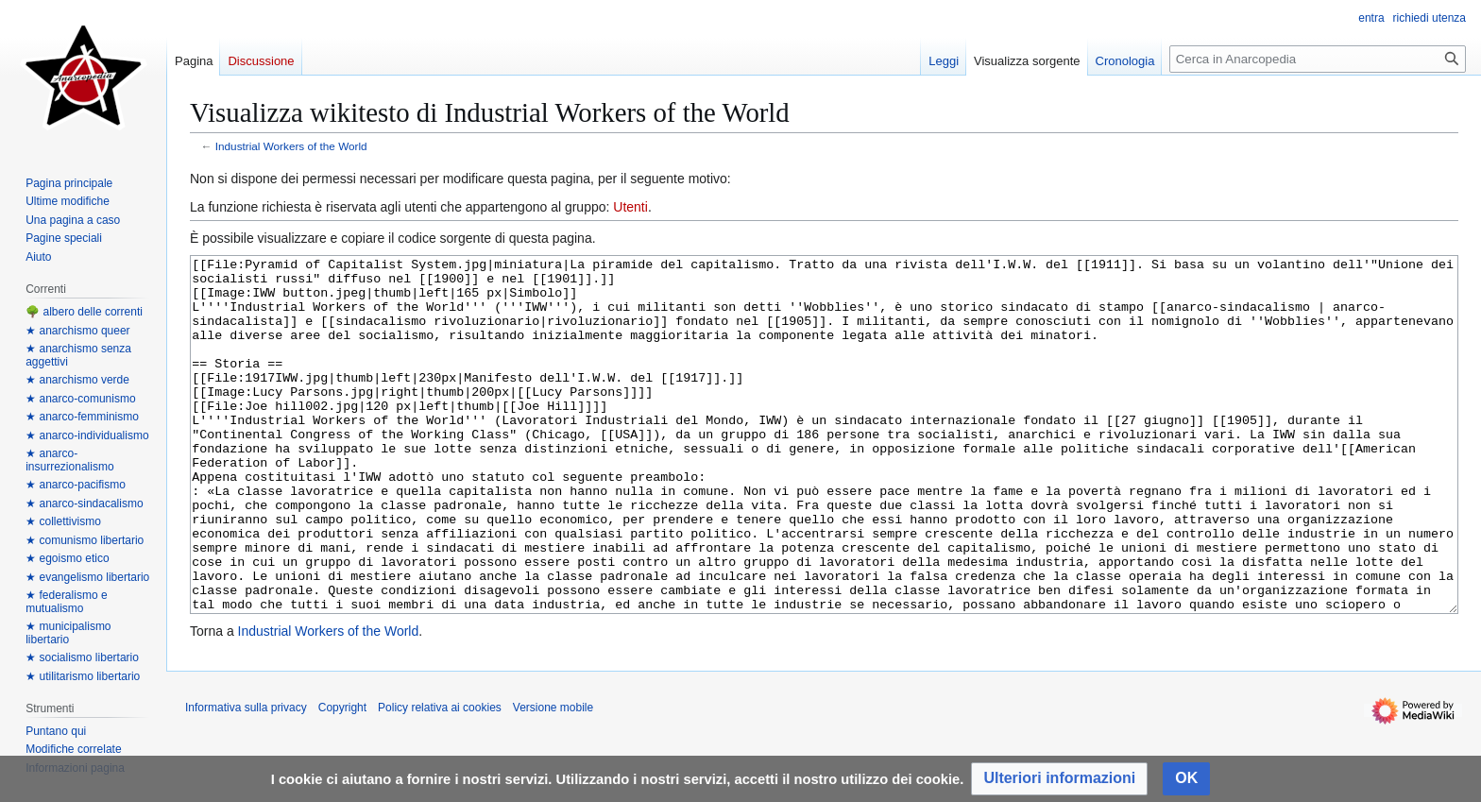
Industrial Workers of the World (291, 146)
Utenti (630, 206)
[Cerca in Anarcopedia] (1317, 59)
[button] (1059, 778)
